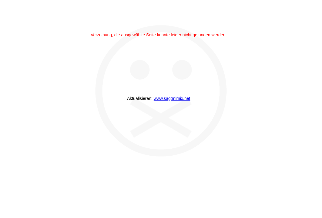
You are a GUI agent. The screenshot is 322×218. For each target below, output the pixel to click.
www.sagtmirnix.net (172, 98)
